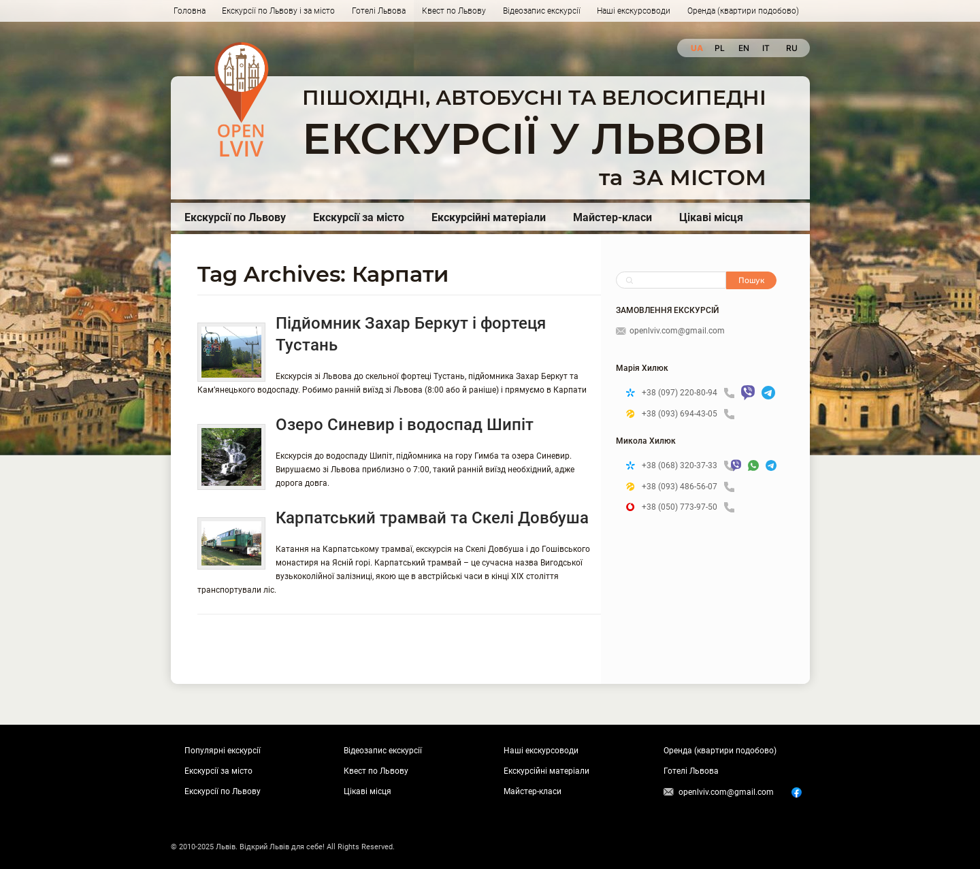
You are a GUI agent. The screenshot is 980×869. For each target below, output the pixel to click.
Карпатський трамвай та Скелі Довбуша (432, 517)
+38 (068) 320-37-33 (683, 466)
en (743, 48)
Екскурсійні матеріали (488, 217)
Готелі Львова (379, 11)
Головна (190, 11)
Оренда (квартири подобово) (743, 11)
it (766, 48)
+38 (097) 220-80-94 (688, 393)
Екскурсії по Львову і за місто (278, 11)
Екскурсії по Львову (235, 217)
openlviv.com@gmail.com (670, 330)
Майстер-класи (612, 217)
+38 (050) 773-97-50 (688, 507)
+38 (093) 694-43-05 (688, 414)
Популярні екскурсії (222, 750)
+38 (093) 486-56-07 (688, 487)
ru (791, 48)
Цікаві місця (711, 217)
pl (720, 48)
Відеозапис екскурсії (542, 11)
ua (696, 48)
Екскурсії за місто (358, 217)
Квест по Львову (454, 11)
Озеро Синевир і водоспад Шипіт (405, 424)
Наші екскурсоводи (633, 11)
